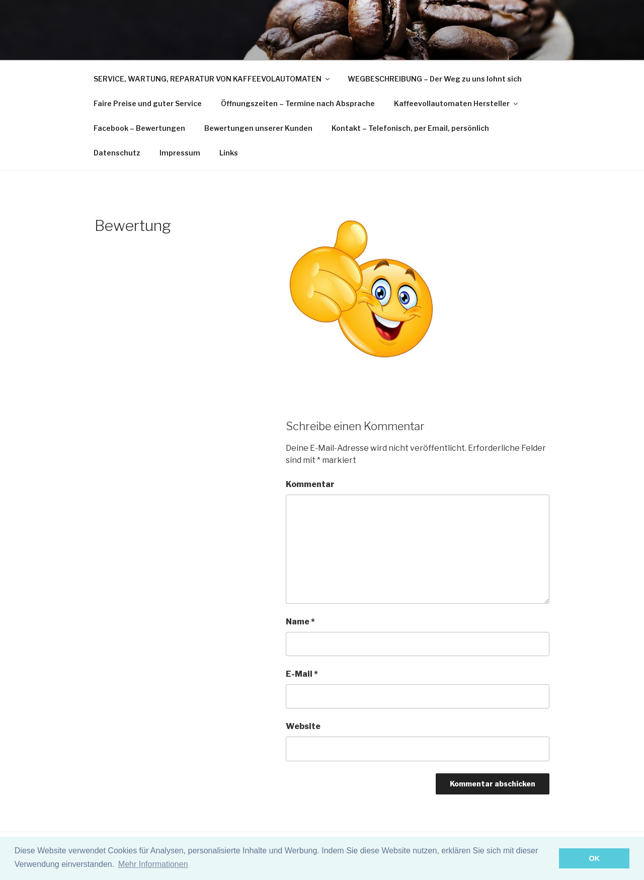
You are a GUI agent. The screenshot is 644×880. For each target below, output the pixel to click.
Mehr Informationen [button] (153, 864)
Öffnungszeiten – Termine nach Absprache (298, 103)
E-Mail (302, 674)
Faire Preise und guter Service (148, 103)
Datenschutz (117, 152)
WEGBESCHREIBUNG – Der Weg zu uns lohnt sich (435, 78)
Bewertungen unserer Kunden (258, 128)
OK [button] (594, 858)
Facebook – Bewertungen (139, 128)
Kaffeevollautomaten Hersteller (456, 103)
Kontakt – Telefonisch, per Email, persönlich (410, 128)
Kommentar (310, 484)
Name (300, 621)
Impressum (179, 152)
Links (228, 152)
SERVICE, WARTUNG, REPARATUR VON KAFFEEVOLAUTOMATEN (212, 78)
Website (303, 726)
